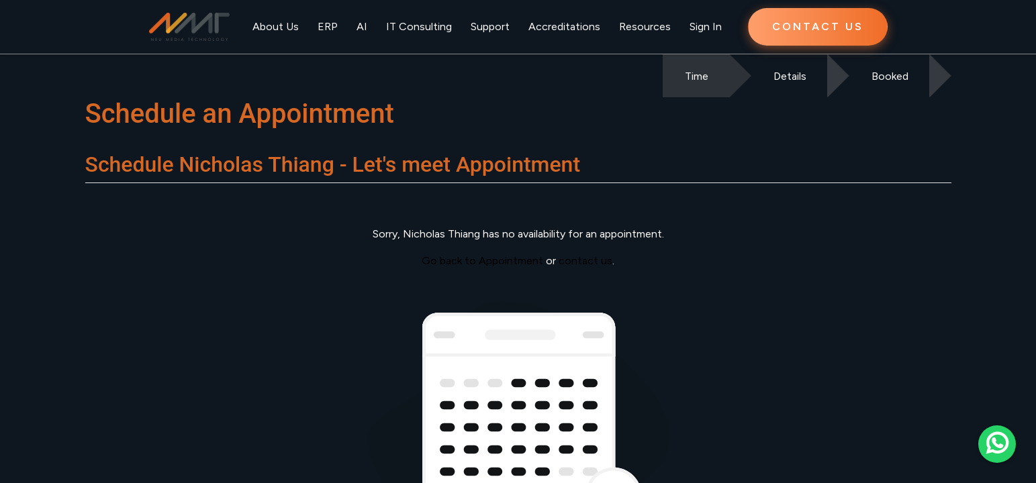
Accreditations (564, 26)
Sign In (706, 26)
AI (362, 26)
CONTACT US (817, 26)
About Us (275, 26)
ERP (328, 26)
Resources (645, 26)
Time (696, 76)
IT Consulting (419, 26)
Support (490, 26)
